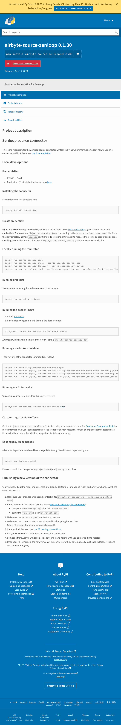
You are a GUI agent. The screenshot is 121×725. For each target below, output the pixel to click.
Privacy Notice (59, 627)
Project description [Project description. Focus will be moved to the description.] (14, 95)
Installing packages (20, 582)
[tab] (60, 95)
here (49, 182)
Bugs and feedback (99, 582)
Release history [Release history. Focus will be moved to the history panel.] (13, 111)
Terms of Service (59, 615)
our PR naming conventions (47, 529)
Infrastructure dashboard (59, 586)
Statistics (60, 590)
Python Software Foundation (63, 673)
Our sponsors (60, 598)
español (23, 702)
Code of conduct (59, 623)
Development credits (98, 598)
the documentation (41, 153)
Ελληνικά (79, 702)
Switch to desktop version (60, 685)
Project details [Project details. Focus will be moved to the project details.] (12, 103)
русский (49, 705)
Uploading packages (20, 586)
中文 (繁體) (111, 702)
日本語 (41, 702)
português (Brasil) (54, 702)
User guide (19, 590)
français (32, 702)
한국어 (77, 705)
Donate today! (60, 659)
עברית (58, 705)
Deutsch (89, 702)
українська (68, 702)
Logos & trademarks (60, 593)
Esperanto (67, 705)
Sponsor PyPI (100, 593)
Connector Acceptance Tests (100, 426)
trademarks (85, 665)
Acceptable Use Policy (59, 631)
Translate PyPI (99, 590)
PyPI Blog (59, 582)
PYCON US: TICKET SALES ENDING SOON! (72, 8)
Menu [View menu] (109, 20)
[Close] (117, 4)
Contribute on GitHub (98, 586)
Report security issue (60, 619)
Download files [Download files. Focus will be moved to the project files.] (12, 120)
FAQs (21, 598)
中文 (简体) (99, 702)
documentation (76, 229)
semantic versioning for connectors (67, 504)
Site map (61, 676)
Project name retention (20, 593)
